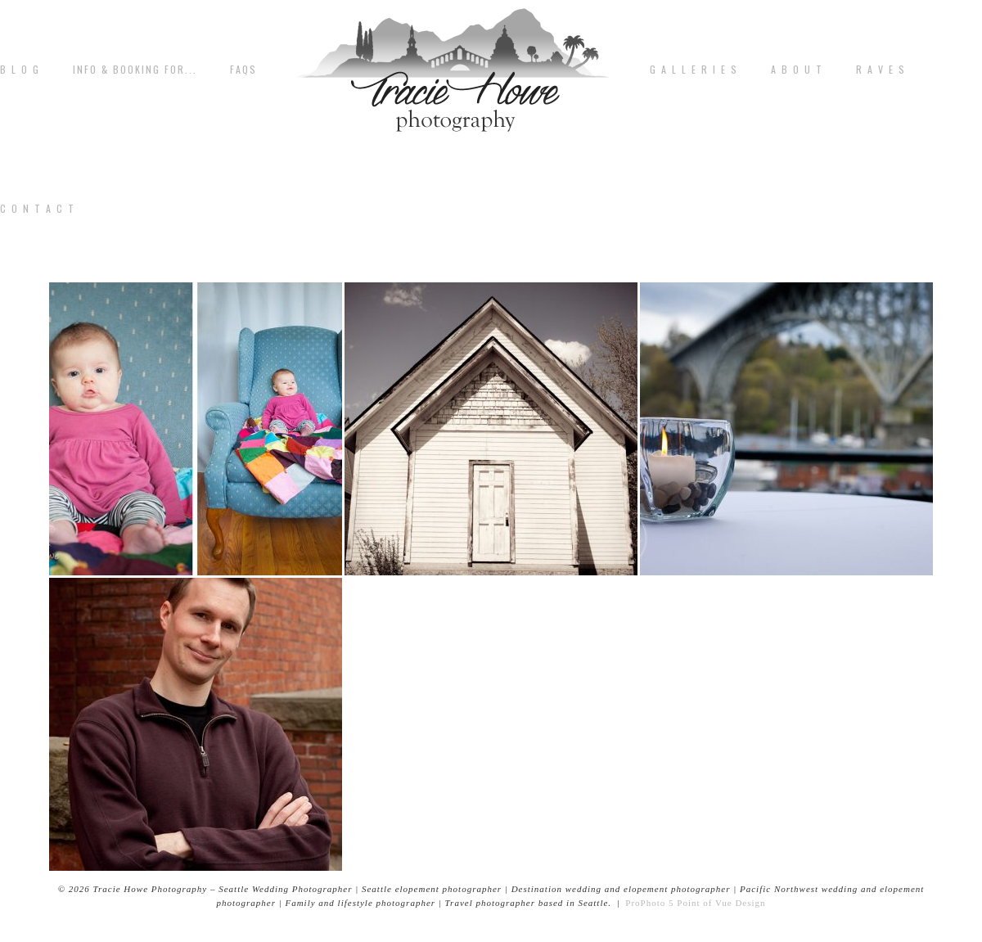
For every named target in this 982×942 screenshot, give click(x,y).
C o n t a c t (37, 209)
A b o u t (797, 69)
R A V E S (881, 69)
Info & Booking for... (135, 69)
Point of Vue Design (721, 903)
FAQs (243, 69)
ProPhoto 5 (649, 903)
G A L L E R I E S (694, 69)
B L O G (20, 69)
